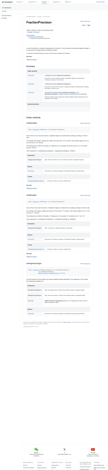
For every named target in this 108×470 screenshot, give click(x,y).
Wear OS (53, 467)
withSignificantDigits (52, 92)
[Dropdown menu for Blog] (72, 2)
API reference (6, 8)
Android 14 (68, 467)
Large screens (54, 465)
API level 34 (87, 263)
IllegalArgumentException (36, 181)
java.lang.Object (30, 35)
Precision (36, 32)
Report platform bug (99, 465)
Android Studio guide (85, 466)
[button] (10, 18)
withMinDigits (49, 84)
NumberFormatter (32, 59)
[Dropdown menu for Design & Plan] (38, 2)
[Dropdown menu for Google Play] (61, 2)
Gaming (39, 465)
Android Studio (101, 2)
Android (25, 465)
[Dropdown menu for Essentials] (24, 2)
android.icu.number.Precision (36, 36)
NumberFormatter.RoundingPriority (69, 94)
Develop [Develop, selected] (44, 2)
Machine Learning (41, 467)
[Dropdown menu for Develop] (49, 2)
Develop (39, 16)
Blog (68, 2)
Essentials (19, 2)
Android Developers (31, 16)
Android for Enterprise (28, 467)
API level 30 (87, 21)
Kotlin (83, 25)
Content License (67, 322)
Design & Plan (32, 2)
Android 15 (68, 465)
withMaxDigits (49, 75)
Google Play (56, 2)
